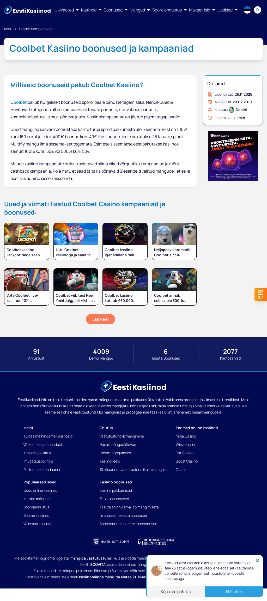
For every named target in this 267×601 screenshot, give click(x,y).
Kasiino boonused (116, 481)
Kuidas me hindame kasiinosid (47, 436)
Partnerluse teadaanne (42, 469)
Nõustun (234, 591)
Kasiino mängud (36, 498)
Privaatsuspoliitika (38, 461)
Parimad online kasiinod (197, 427)
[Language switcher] (247, 10)
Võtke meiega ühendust (42, 444)
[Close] (257, 560)
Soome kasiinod (36, 515)
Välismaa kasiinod (37, 523)
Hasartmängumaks (115, 452)
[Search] (257, 10)
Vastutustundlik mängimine (122, 436)
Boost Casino (187, 461)
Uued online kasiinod (40, 490)
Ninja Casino (186, 436)
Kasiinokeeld (110, 461)
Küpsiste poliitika (37, 452)
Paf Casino (184, 452)
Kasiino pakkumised (116, 490)
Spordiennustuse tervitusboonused (128, 523)
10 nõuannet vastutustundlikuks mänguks (133, 469)
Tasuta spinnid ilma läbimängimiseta (129, 507)
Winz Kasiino (186, 444)
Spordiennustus (36, 507)
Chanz (181, 469)
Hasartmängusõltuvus (118, 444)
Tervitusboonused (114, 498)
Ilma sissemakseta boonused (123, 515)
